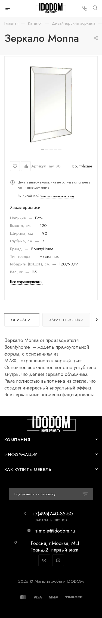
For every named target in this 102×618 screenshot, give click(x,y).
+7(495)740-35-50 (52, 513)
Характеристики (66, 319)
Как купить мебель (27, 469)
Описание (22, 319)
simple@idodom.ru (55, 531)
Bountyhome (82, 166)
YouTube (58, 560)
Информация (21, 454)
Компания (17, 439)
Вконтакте (44, 560)
